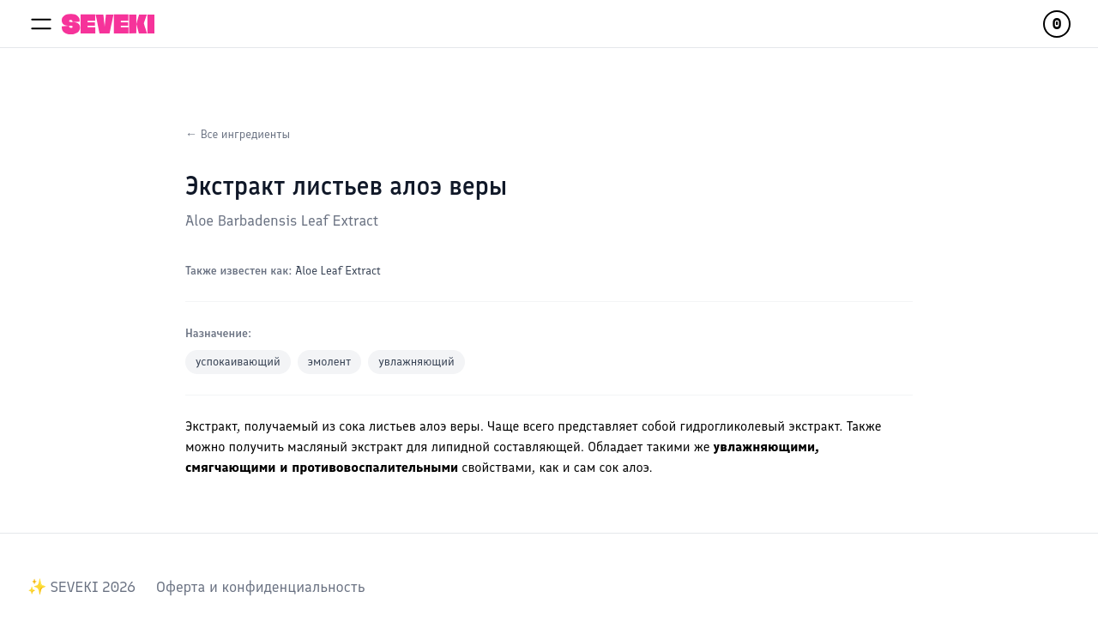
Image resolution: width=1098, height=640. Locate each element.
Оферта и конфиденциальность (260, 586)
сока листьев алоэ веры (409, 426)
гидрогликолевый (732, 426)
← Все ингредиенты (237, 134)
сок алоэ (624, 467)
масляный (317, 446)
